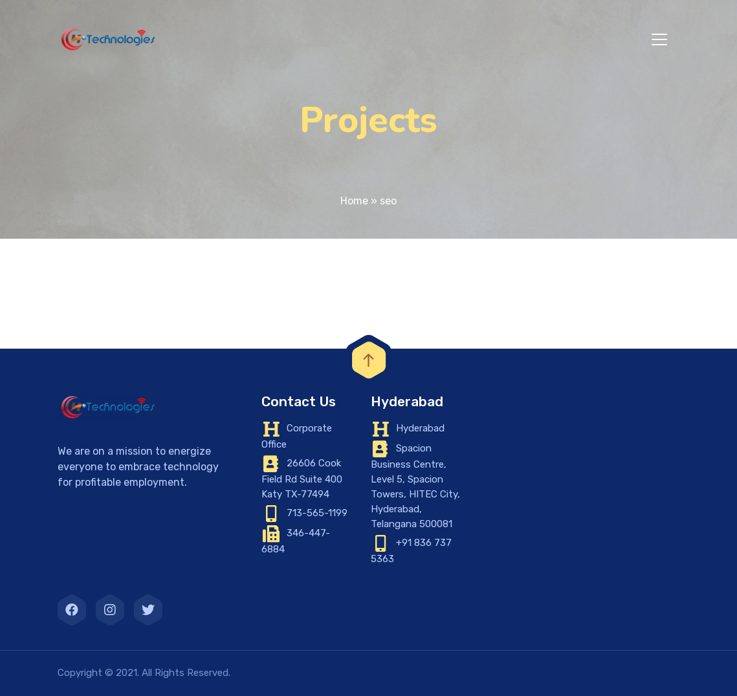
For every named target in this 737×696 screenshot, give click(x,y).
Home (354, 201)
